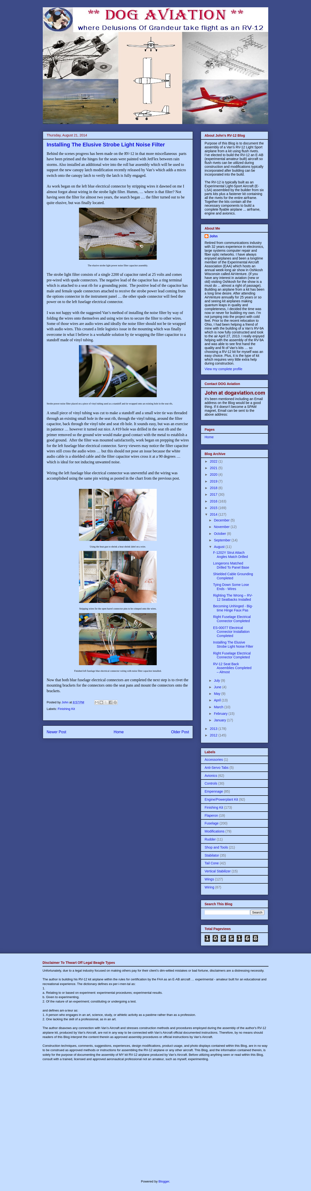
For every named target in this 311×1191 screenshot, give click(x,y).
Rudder (210, 839)
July (217, 680)
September (222, 540)
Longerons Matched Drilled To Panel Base (231, 565)
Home (119, 732)
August (219, 547)
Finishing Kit (66, 709)
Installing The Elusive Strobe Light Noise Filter (233, 644)
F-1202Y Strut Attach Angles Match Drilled (230, 555)
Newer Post (56, 732)
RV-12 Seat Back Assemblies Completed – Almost (232, 668)
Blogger (163, 1181)
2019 (214, 481)
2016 (214, 501)
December (222, 520)
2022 (214, 461)
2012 (214, 735)
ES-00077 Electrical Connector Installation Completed (231, 632)
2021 (214, 468)
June (218, 687)
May (217, 694)
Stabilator (212, 855)
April (218, 700)
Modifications (215, 831)
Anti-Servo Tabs (217, 768)
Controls (211, 783)
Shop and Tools (216, 847)
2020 (214, 474)
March (219, 707)
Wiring (209, 887)
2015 (214, 508)
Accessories (214, 759)
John (213, 236)
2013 (214, 729)
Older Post (180, 732)
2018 (214, 488)
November (222, 527)
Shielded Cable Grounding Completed (233, 576)
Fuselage (212, 823)
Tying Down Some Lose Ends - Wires (231, 587)
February (221, 714)
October (220, 534)
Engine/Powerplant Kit (221, 799)
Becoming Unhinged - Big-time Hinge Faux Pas (233, 608)
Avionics (211, 776)
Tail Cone (212, 863)
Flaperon (211, 815)
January (220, 720)
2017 (214, 494)
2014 (214, 514)
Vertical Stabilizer (218, 871)
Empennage (214, 791)
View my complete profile (223, 369)
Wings (209, 879)
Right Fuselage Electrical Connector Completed (232, 619)
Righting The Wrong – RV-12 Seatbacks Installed (233, 597)
